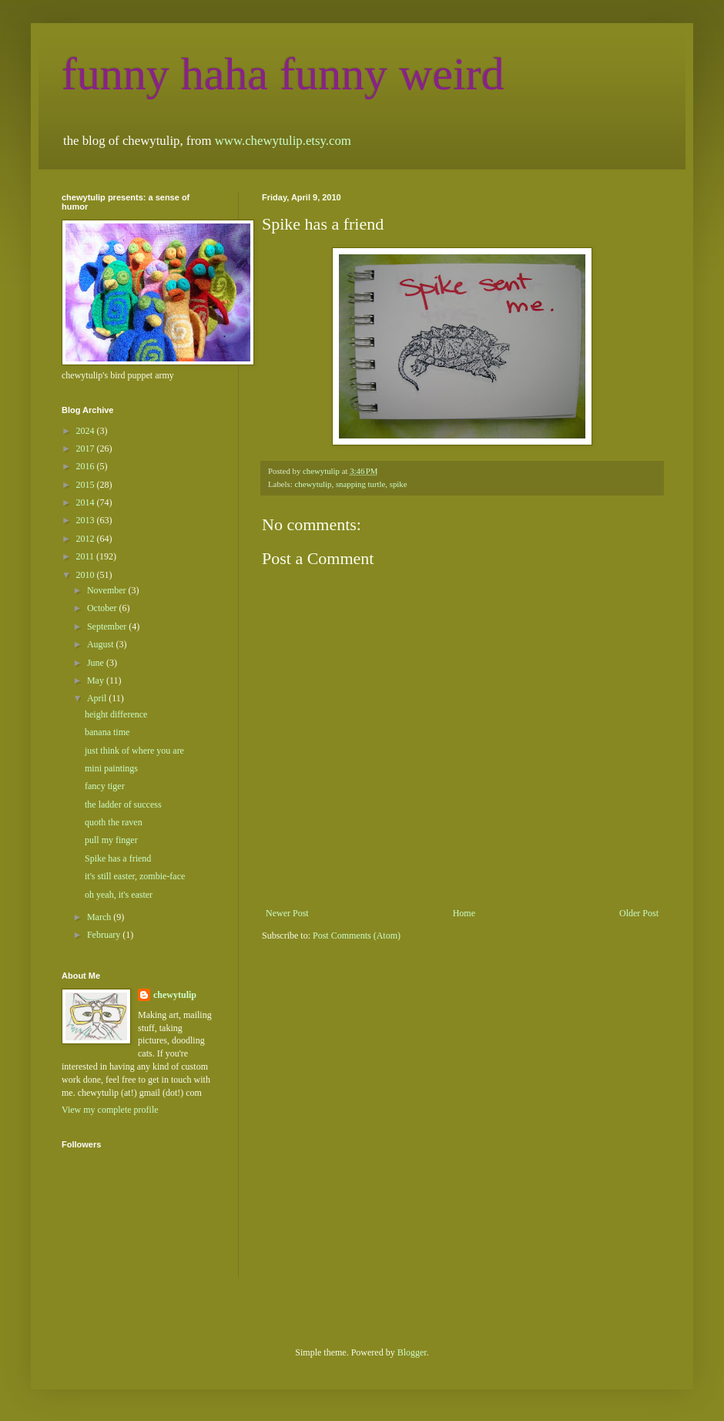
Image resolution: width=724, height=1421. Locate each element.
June (96, 662)
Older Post (639, 913)
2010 (86, 574)
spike (398, 484)
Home (464, 913)
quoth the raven (113, 822)
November (108, 590)
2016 (86, 466)
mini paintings (111, 768)
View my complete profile (110, 1109)
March (100, 917)
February (104, 934)
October (103, 608)
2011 (86, 556)
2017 (86, 448)
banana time (107, 732)
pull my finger (111, 840)
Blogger (412, 1352)
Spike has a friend (118, 858)
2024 (86, 430)
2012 (86, 538)
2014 (86, 502)
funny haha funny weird (283, 74)
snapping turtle (360, 484)
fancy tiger (105, 786)
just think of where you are (134, 750)
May (96, 680)
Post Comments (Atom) (357, 935)
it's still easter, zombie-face (135, 876)
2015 (86, 484)
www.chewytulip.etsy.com (283, 140)
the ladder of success (123, 804)
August (101, 644)
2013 (86, 520)
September (108, 626)
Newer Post (287, 913)
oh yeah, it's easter (119, 894)
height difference (116, 714)
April (98, 698)
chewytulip (312, 484)
